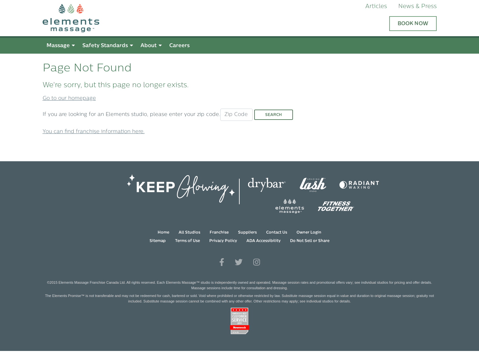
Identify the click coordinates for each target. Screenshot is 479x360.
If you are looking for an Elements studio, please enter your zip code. (131, 114)
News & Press (417, 7)
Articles (376, 7)
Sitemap (158, 241)
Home (163, 233)
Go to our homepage (69, 98)
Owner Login (309, 233)
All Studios (189, 233)
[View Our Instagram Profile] (257, 262)
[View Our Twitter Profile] (238, 262)
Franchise (219, 233)
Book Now (413, 23)
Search (273, 115)
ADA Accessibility (263, 241)
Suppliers (247, 233)
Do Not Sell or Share (309, 241)
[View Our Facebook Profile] (222, 262)
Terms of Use (187, 241)
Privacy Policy (223, 241)
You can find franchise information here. (94, 131)
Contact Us (276, 233)
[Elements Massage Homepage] (71, 18)
